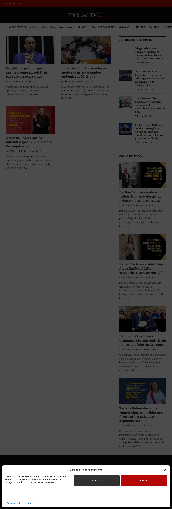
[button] (165, 469)
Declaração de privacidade (20, 503)
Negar (144, 480)
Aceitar (96, 480)
